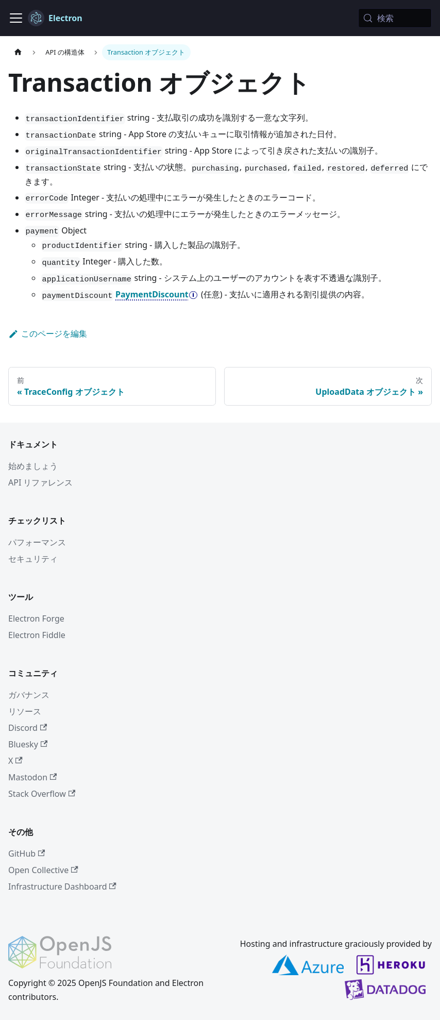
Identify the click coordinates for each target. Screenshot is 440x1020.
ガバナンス (28, 694)
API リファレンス (40, 482)
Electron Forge (36, 618)
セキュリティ (33, 558)
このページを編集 (47, 333)
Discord (27, 727)
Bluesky (27, 744)
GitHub (26, 853)
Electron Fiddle (36, 635)
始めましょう (33, 466)
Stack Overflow (41, 793)
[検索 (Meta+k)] (395, 18)
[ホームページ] (18, 52)
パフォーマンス (37, 542)
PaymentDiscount (152, 294)
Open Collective (43, 870)
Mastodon (32, 777)
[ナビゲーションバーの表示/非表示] (16, 18)
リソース (24, 711)
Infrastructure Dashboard (62, 886)
